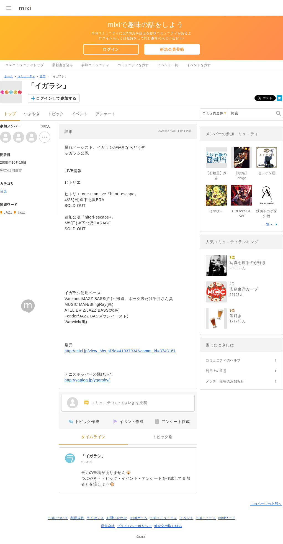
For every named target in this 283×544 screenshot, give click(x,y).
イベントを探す (199, 65)
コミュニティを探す (133, 65)
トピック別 (163, 437)
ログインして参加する (56, 98)
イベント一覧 (167, 65)
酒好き (236, 316)
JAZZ (8, 212)
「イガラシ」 (93, 456)
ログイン (111, 49)
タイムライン (93, 437)
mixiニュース (205, 518)
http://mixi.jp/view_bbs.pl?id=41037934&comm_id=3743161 (120, 351)
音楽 (42, 76)
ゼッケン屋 (267, 173)
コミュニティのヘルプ (223, 360)
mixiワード (226, 518)
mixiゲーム (139, 518)
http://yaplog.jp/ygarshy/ (87, 380)
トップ (10, 114)
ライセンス (95, 518)
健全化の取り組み (168, 526)
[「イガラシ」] (70, 458)
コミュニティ (26, 76)
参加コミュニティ (95, 65)
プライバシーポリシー (134, 526)
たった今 (87, 461)
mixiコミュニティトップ (25, 65)
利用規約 (77, 518)
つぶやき (32, 114)
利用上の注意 (216, 371)
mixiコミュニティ (163, 518)
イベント (80, 114)
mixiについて (58, 518)
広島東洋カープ (244, 289)
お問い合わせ (116, 518)
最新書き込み (62, 65)
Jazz (21, 212)
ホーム (8, 76)
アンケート (106, 114)
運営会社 (108, 526)
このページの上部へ (266, 504)
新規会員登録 (172, 49)
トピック (56, 114)
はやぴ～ (216, 211)
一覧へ (268, 224)
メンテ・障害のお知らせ (225, 381)
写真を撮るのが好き (248, 262)
